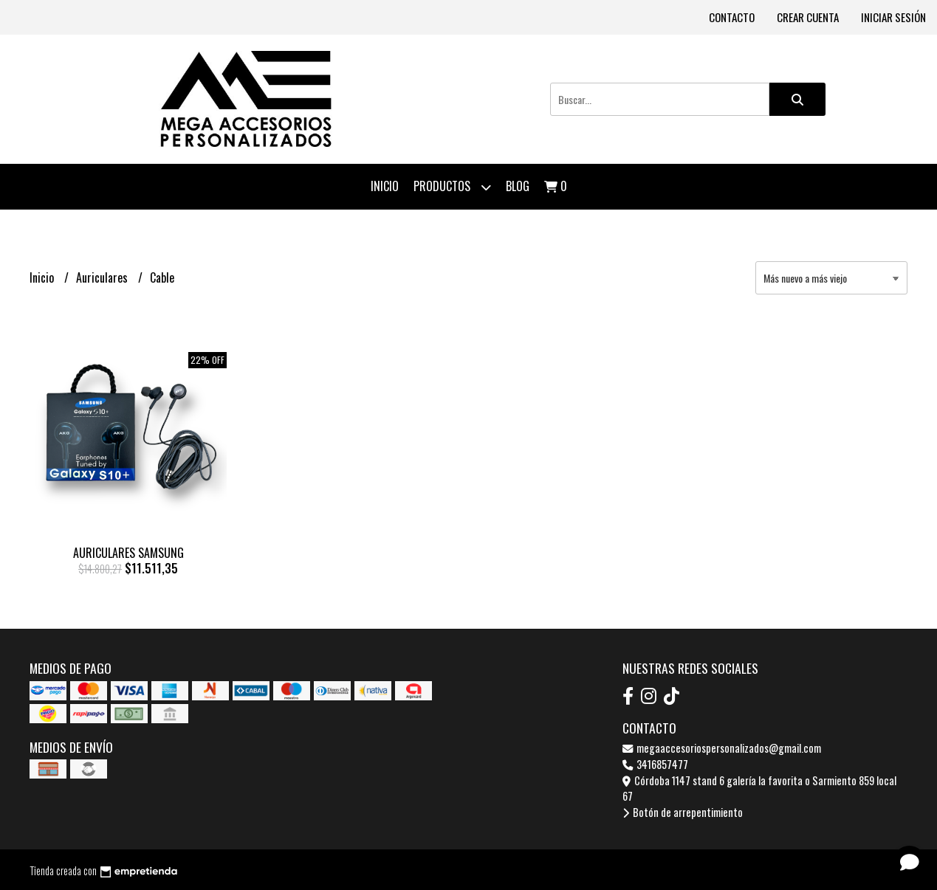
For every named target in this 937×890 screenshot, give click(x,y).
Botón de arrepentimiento (682, 812)
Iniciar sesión (893, 17)
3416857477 (655, 764)
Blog (517, 186)
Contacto (732, 17)
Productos (452, 187)
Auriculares (103, 277)
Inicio (385, 186)
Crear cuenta (808, 17)
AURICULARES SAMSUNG (128, 553)
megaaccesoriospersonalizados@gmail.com (721, 748)
